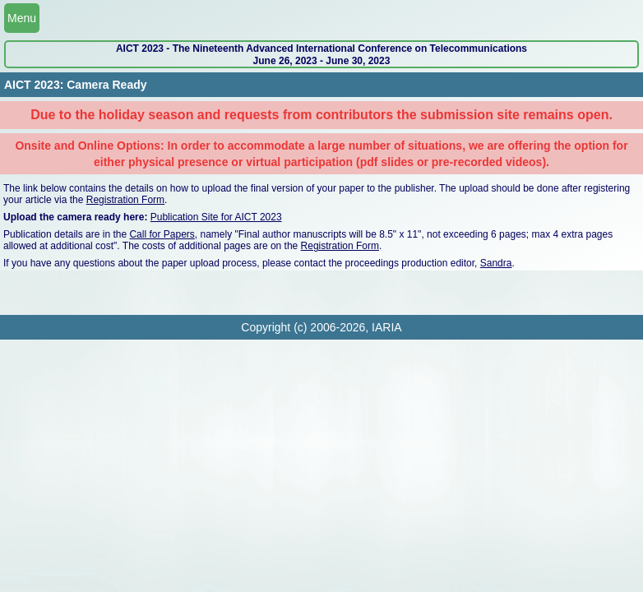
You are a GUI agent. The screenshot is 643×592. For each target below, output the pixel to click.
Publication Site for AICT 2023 (216, 217)
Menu (21, 18)
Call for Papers (161, 234)
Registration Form (125, 200)
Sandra (496, 263)
